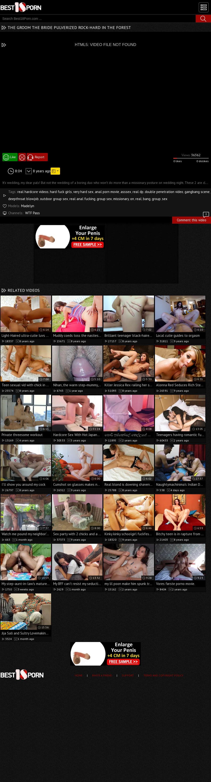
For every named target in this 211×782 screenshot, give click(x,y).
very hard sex (83, 191)
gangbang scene (197, 191)
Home (78, 675)
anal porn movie (107, 191)
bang (146, 199)
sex (164, 199)
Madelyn (27, 206)
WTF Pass (32, 213)
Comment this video (193, 219)
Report (39, 157)
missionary (121, 199)
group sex (104, 199)
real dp (138, 191)
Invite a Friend (102, 675)
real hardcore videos (33, 191)
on (132, 199)
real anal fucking (82, 199)
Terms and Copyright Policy (163, 675)
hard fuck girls (61, 191)
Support (128, 675)
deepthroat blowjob (23, 199)
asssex (126, 191)
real (138, 199)
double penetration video (164, 191)
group (156, 199)
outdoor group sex (54, 199)
